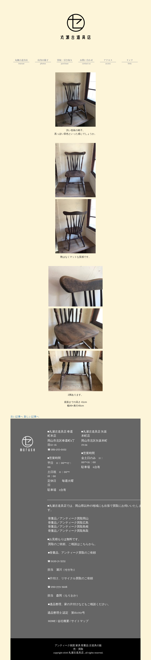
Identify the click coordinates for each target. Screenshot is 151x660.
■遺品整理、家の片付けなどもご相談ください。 (79, 604)
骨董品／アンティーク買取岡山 (68, 518)
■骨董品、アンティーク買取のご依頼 (72, 552)
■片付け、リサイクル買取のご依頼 (70, 578)
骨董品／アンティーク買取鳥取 (68, 530)
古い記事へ (16, 417)
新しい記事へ (31, 417)
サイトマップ (80, 621)
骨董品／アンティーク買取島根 (68, 526)
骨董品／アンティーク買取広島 (68, 522)
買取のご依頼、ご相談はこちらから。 (72, 544)
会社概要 (63, 621)
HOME (52, 621)
